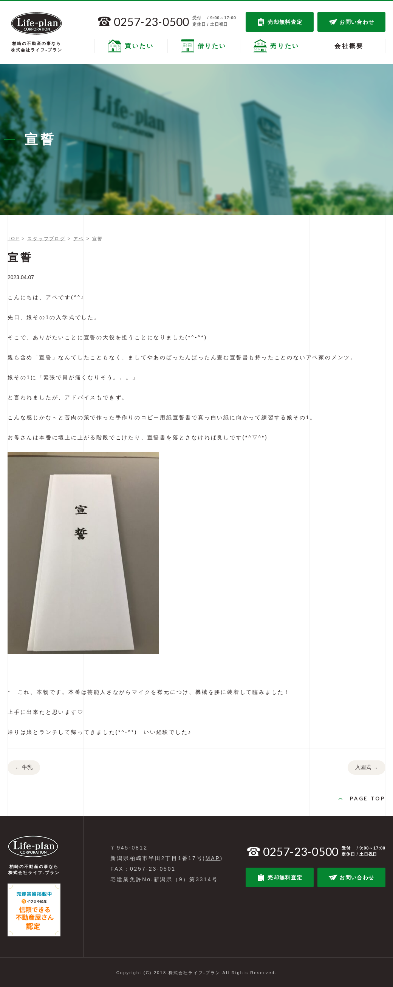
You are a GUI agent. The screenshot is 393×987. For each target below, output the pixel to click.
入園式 (366, 768)
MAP (213, 858)
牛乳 (23, 768)
